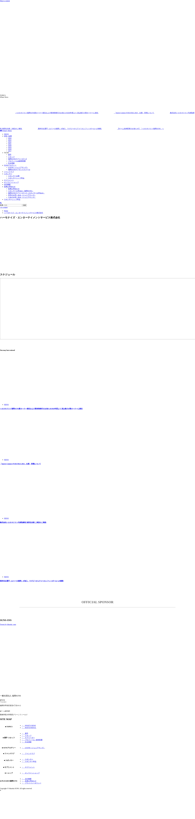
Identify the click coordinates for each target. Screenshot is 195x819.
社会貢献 (11, 163)
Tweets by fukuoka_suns (8, 624)
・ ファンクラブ (28, 753)
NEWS (6, 134)
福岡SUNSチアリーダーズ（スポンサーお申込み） (26, 193)
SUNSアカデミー (10, 165)
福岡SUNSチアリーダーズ (17, 159)
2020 (9, 145)
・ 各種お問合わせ (29, 781)
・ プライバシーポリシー (31, 783)
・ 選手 (25, 733)
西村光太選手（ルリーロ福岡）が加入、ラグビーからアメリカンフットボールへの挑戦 (62, 128)
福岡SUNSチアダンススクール (19, 169)
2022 (9, 142)
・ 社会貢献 (26, 742)
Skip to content (5, 1)
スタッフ (11, 157)
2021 (9, 143)
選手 (9, 154)
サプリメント (9, 180)
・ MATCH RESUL (29, 728)
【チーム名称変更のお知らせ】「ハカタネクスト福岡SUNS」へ (133, 128)
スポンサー (8, 174)
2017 (9, 151)
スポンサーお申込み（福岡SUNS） (20, 191)
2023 (9, 140)
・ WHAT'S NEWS (29, 725)
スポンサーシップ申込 (16, 178)
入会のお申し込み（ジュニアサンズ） (22, 197)
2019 (9, 147)
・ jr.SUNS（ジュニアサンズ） (33, 748)
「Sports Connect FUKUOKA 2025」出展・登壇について (126, 113)
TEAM (6, 153)
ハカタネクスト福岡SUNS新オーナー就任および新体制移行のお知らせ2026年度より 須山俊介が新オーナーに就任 (49, 113)
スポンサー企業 (14, 176)
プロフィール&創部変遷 (17, 161)
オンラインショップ (11, 182)
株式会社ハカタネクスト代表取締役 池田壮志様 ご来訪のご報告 (23, 522)
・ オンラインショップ (31, 773)
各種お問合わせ (9, 186)
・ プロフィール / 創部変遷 (32, 740)
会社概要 (7, 184)
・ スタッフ (26, 735)
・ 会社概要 (26, 779)
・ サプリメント (28, 767)
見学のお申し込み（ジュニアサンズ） (22, 195)
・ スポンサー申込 (29, 761)
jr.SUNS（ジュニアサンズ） (18, 167)
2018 (9, 149)
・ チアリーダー (28, 738)
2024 (9, 138)
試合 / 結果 (8, 136)
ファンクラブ (9, 172)
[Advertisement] (48, 242)
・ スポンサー (27, 759)
